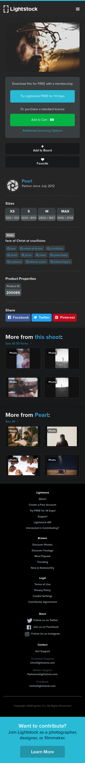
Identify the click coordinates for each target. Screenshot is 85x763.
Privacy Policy (42, 590)
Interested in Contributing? (42, 528)
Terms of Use (42, 584)
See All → (12, 421)
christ (12, 255)
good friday (58, 255)
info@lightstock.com (42, 663)
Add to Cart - (42, 119)
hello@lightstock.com (42, 686)
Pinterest (64, 317)
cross (41, 255)
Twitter (41, 317)
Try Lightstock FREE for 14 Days (42, 96)
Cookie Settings (42, 596)
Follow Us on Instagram (45, 633)
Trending (42, 562)
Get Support (42, 651)
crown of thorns (31, 248)
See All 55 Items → (18, 343)
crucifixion (55, 248)
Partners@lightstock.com (42, 674)
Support (42, 516)
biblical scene (36, 262)
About (42, 499)
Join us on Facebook (45, 627)
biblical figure (60, 262)
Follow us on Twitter (45, 620)
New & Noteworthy (42, 568)
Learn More (42, 751)
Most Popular (42, 556)
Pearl (27, 181)
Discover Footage (42, 550)
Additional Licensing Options (42, 130)
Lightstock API (42, 522)
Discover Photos (42, 544)
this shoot (48, 337)
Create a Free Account (42, 505)
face (11, 248)
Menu (77, 9)
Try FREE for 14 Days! (43, 510)
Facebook (18, 317)
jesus (27, 255)
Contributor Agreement (42, 602)
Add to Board (42, 149)
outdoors (14, 262)
